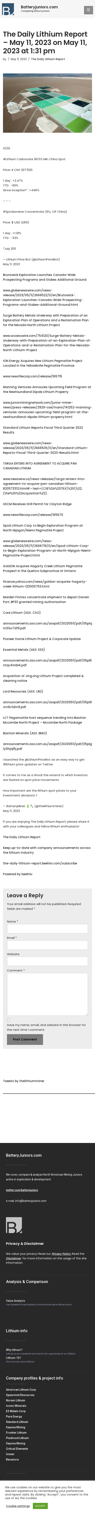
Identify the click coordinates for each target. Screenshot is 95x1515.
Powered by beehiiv (17, 874)
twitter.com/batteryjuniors (22, 1190)
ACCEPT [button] (40, 1506)
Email (12, 938)
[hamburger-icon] (88, 10)
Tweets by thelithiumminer (23, 1081)
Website (13, 954)
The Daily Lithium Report (48, 59)
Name (12, 921)
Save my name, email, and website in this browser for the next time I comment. (46, 1027)
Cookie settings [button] (18, 1506)
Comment (16, 970)
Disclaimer (13, 1258)
